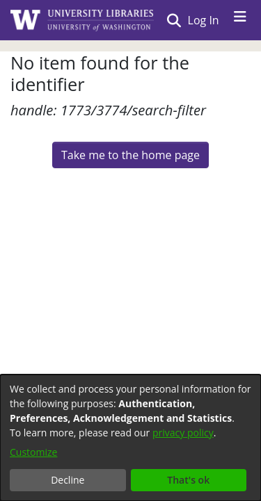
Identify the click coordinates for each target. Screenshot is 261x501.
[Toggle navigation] (240, 20)
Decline (67, 479)
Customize (33, 452)
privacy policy (183, 432)
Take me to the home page (130, 155)
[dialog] (130, 438)
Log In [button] (204, 20)
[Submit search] (173, 20)
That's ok (188, 479)
